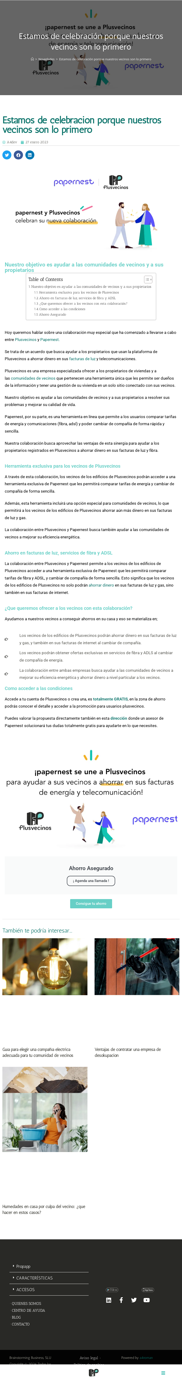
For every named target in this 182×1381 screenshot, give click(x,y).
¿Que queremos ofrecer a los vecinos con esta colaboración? (83, 303)
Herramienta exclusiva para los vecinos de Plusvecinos (79, 292)
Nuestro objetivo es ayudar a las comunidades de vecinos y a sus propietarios (91, 287)
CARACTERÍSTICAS (34, 1278)
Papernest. (50, 339)
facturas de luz (82, 358)
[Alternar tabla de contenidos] (146, 279)
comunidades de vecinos (33, 378)
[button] (6, 154)
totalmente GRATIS (110, 699)
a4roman (146, 1358)
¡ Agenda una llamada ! (91, 881)
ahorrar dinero (101, 585)
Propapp (23, 1266)
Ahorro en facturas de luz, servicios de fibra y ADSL (77, 298)
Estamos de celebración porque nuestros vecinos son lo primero (105, 59)
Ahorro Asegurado (52, 314)
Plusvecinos (25, 339)
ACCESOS (25, 1289)
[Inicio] (32, 59)
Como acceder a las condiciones (62, 309)
